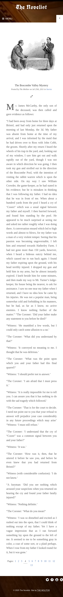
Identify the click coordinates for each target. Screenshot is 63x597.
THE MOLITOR (43, 590)
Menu (7, 18)
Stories (49, 89)
